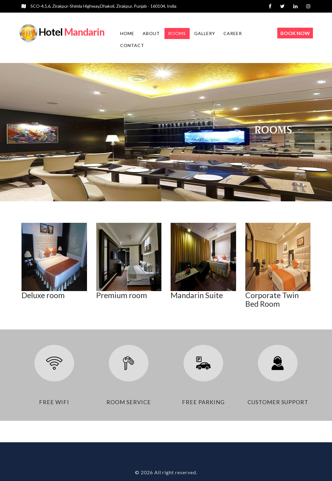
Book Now (295, 33)
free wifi (54, 402)
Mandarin (72, 32)
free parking (203, 402)
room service (128, 402)
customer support (277, 402)
